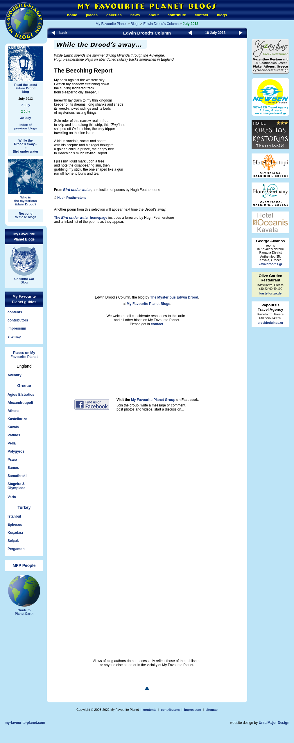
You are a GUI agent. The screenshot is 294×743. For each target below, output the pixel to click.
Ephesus (15, 525)
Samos (13, 468)
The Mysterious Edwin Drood (174, 297)
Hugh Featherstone (71, 197)
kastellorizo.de (270, 293)
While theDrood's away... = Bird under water (25, 146)
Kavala (13, 427)
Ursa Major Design (274, 723)
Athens (13, 411)
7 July (25, 105)
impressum (17, 328)
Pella (12, 443)
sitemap (14, 337)
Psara (12, 460)
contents (15, 312)
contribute (177, 15)
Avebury (14, 375)
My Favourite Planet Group (153, 400)
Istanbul (14, 516)
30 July (25, 118)
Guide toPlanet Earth (24, 609)
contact (201, 15)
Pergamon (16, 549)
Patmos (14, 435)
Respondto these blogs (26, 215)
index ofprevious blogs (25, 126)
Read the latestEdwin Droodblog (25, 85)
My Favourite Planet (111, 24)
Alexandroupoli (20, 403)
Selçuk (13, 541)
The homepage (80, 218)
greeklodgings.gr (270, 322)
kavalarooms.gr (270, 264)
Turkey (24, 507)
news (135, 15)
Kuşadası (15, 533)
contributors (18, 320)
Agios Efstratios (21, 395)
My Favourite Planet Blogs (148, 304)
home (72, 15)
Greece (24, 385)
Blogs (135, 24)
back (63, 33)
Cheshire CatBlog (24, 278)
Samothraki (17, 476)
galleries (114, 15)
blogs (222, 15)
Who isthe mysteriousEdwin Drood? (25, 198)
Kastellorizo (17, 419)
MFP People (23, 565)
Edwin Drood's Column (161, 24)
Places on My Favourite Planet (23, 355)
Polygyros (16, 451)
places (92, 15)
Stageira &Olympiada (16, 486)
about (153, 15)
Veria (12, 497)
